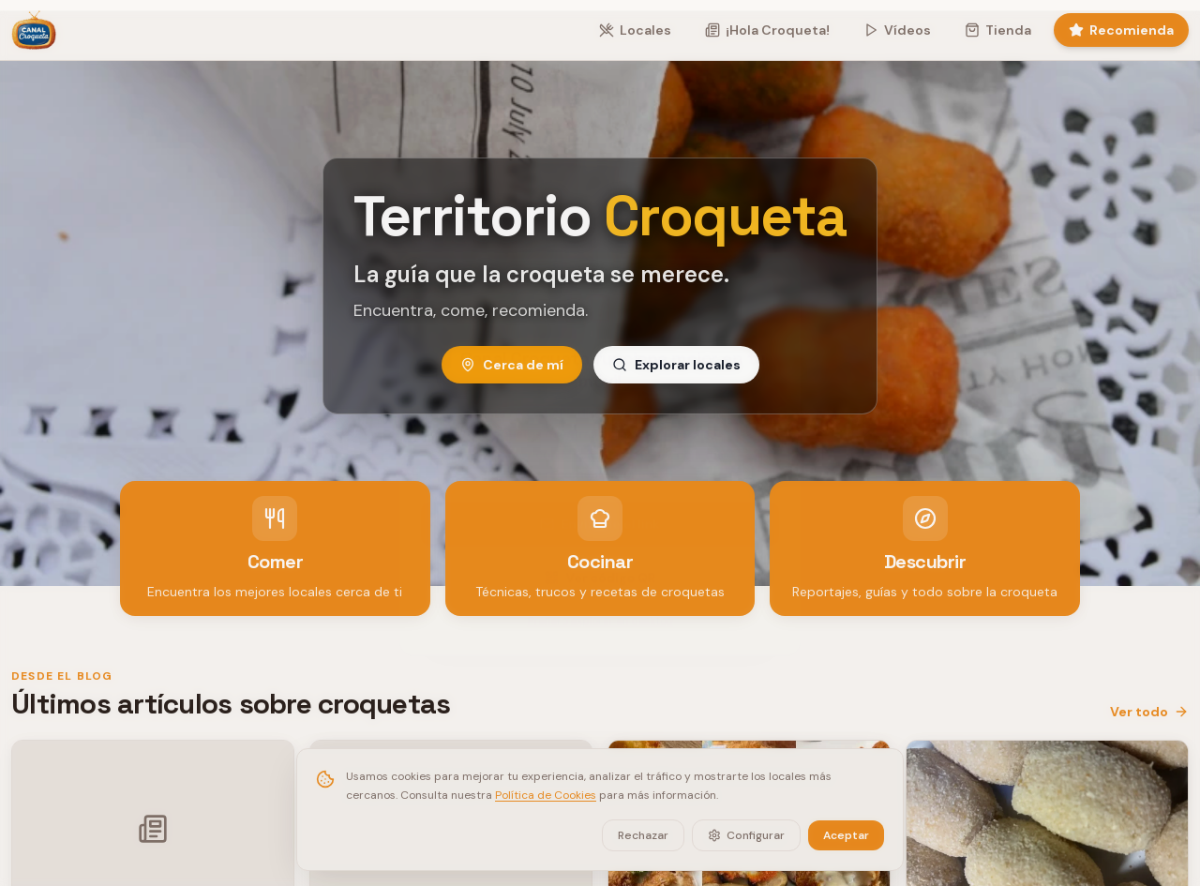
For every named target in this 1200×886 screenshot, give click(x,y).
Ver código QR (600, 572)
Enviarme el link (600, 516)
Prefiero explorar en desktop (600, 617)
